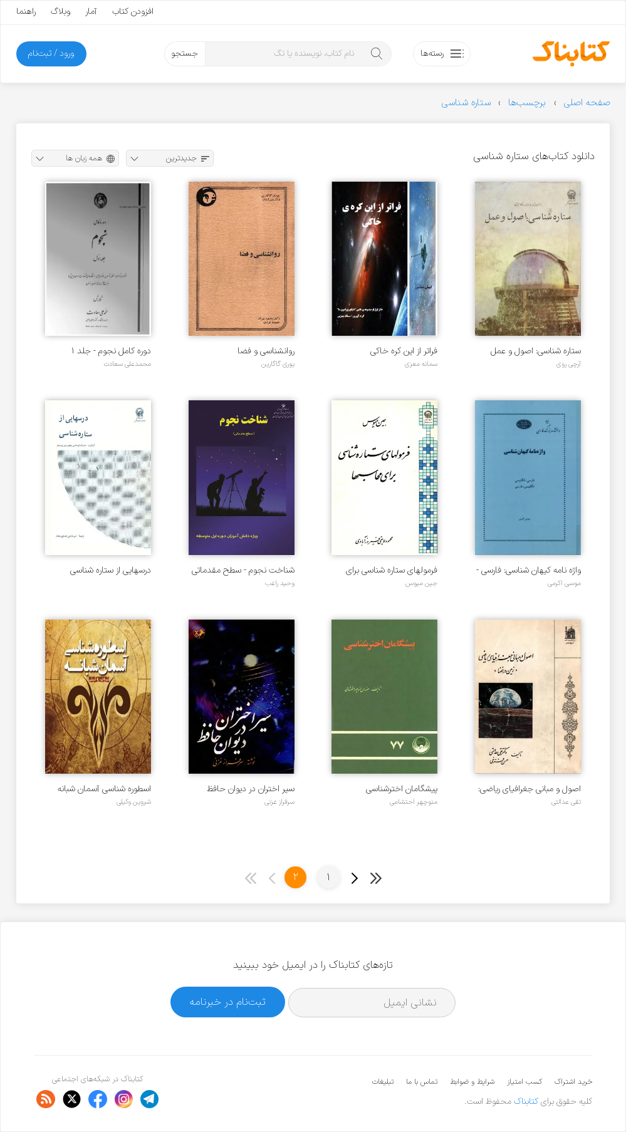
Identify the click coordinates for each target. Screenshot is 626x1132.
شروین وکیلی (134, 802)
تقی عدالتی (566, 802)
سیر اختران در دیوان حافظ (251, 789)
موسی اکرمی (564, 583)
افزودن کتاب (133, 11)
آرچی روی (568, 364)
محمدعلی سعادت (127, 364)
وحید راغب (280, 583)
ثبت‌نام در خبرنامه (228, 1002)
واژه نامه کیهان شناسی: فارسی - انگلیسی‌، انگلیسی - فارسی (528, 570)
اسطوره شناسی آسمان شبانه (104, 789)
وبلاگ (60, 11)
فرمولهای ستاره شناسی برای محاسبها (391, 570)
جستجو (184, 53)
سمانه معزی (421, 364)
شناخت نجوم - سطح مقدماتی (243, 570)
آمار (91, 11)
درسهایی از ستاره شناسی (110, 570)
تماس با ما (421, 1082)
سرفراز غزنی (279, 802)
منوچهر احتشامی (413, 802)
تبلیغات (383, 1082)
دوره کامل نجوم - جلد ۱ (111, 351)
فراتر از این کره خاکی (403, 351)
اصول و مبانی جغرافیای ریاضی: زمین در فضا (529, 789)
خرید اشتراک (573, 1082)
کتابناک (526, 1101)
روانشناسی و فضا (266, 351)
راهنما (26, 11)
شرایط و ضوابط (472, 1082)
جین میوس (421, 583)
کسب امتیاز (524, 1082)
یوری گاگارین (278, 364)
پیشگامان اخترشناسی (401, 789)
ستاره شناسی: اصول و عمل (536, 351)
